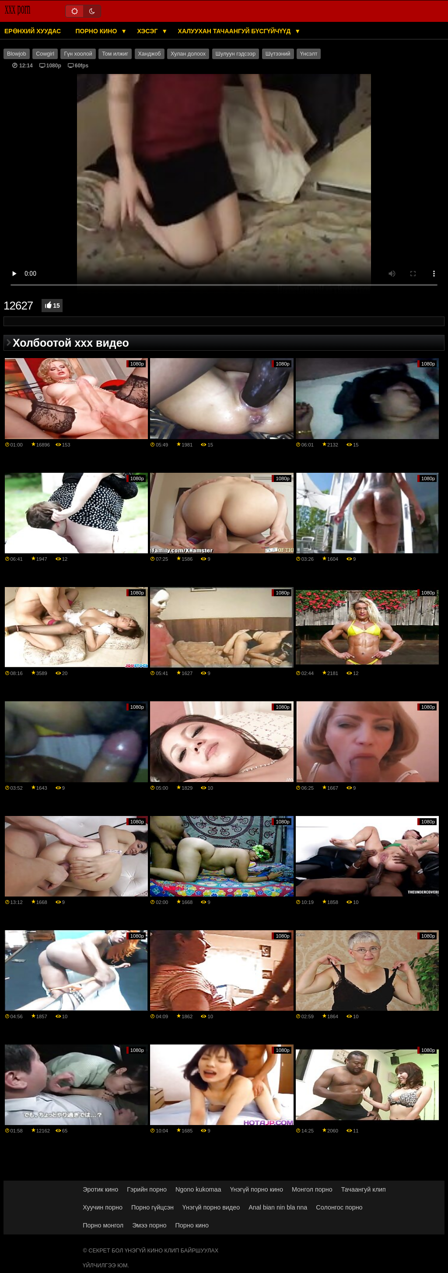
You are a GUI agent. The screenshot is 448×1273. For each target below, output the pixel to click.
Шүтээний (278, 54)
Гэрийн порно (147, 1189)
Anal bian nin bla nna (277, 1207)
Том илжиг (115, 54)
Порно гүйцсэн (152, 1207)
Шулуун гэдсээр (236, 54)
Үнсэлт (308, 54)
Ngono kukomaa (198, 1189)
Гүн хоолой (78, 54)
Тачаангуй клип (363, 1189)
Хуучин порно (102, 1207)
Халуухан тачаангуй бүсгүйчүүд (235, 31)
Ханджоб (149, 54)
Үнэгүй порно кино (256, 1189)
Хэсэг (148, 31)
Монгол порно (312, 1189)
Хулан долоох (188, 54)
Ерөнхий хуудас (32, 31)
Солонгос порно (339, 1207)
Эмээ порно (149, 1225)
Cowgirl (45, 54)
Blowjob (16, 54)
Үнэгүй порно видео (211, 1207)
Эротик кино (100, 1189)
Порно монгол (103, 1225)
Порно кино (97, 31)
